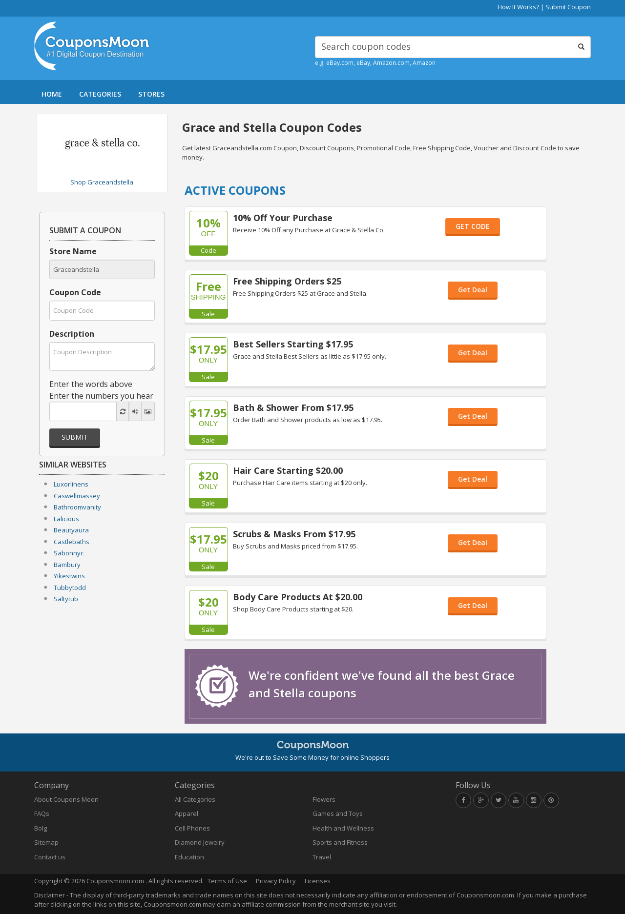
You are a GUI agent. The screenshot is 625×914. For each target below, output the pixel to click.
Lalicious (66, 518)
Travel (321, 857)
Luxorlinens (71, 484)
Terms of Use (227, 880)
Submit (75, 437)
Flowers (323, 799)
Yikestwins (69, 575)
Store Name (73, 251)
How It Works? (518, 6)
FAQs (41, 813)
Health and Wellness (343, 828)
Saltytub (66, 598)
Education (189, 857)
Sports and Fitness (340, 842)
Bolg (40, 828)
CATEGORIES (100, 94)
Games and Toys (337, 813)
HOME (52, 94)
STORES (151, 94)
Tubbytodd (70, 587)
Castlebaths (71, 541)
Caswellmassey (77, 495)
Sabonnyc (68, 552)
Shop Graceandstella (101, 182)
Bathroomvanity (77, 507)
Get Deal (472, 289)
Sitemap (46, 842)
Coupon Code (75, 292)
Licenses (318, 880)
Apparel (186, 813)
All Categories (195, 799)
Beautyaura (71, 530)
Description (71, 333)
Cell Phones (192, 828)
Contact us (49, 857)
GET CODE (473, 226)
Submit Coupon (568, 6)
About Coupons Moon (66, 799)
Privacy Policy (276, 880)
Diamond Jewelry (200, 842)
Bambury (67, 564)
